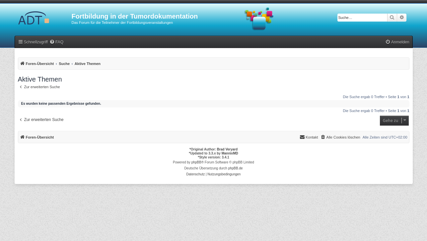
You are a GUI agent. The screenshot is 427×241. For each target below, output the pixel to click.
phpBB (196, 162)
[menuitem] (56, 42)
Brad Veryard (227, 149)
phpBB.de (235, 168)
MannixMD (230, 153)
